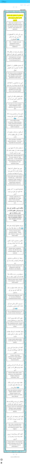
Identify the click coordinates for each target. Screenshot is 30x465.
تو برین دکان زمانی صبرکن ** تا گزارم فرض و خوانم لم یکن (15, 306)
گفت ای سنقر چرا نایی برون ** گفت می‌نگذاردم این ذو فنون (15, 350)
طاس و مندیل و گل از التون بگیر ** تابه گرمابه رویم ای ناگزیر (15, 243)
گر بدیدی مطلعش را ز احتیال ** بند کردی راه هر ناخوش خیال (15, 68)
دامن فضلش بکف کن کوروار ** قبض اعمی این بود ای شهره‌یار (15, 99)
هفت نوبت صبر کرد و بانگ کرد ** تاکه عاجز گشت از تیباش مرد (15, 385)
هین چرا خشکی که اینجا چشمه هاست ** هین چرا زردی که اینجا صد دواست (15, 171)
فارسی (28, 5)
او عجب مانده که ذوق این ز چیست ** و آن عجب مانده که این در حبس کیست (15, 150)
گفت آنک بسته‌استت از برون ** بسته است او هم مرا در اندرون (15, 436)
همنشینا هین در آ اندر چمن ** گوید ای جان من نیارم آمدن (15, 191)
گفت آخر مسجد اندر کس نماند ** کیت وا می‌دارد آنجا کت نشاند (15, 419)
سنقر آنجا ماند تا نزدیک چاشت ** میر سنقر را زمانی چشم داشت (15, 334)
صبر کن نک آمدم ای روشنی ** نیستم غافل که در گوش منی (15, 367)
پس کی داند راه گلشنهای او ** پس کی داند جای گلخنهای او (15, 37)
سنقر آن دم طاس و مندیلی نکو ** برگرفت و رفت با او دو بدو (15, 260)
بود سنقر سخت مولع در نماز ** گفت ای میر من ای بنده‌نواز (15, 290)
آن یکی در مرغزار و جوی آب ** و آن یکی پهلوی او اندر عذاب (15, 134)
